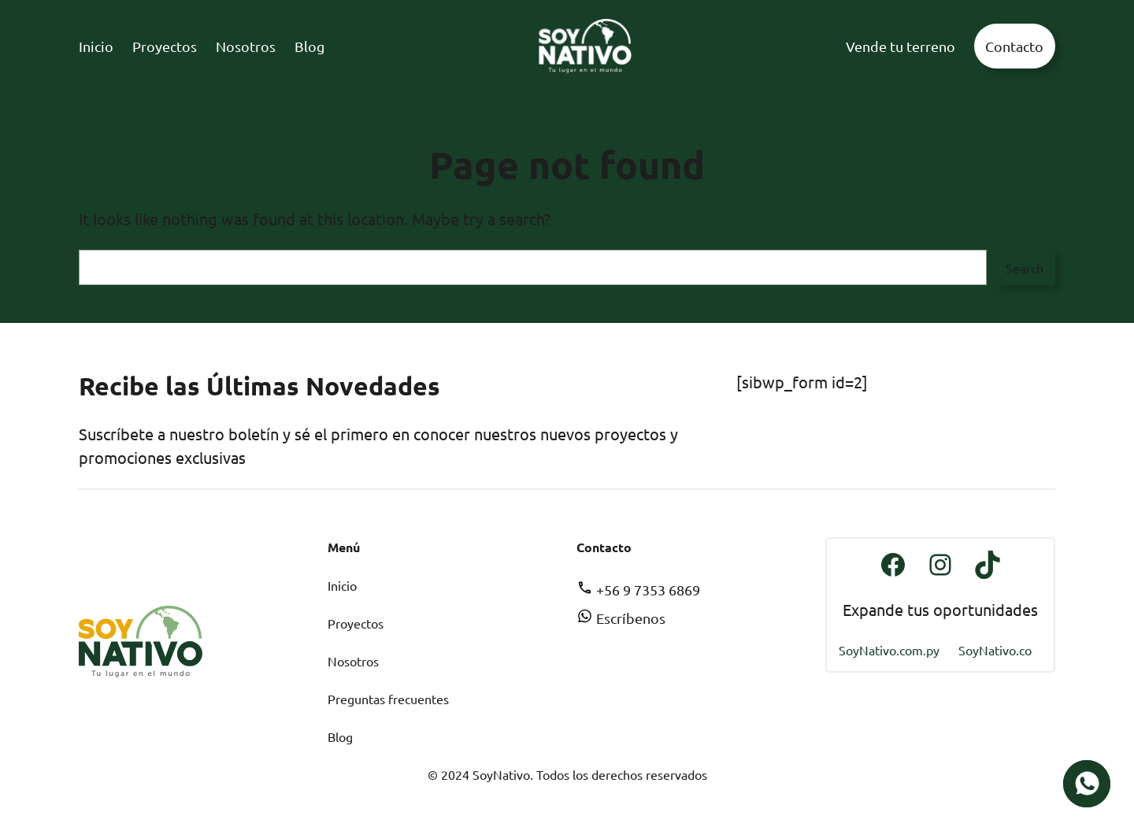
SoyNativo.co (995, 650)
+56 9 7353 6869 (638, 589)
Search (1024, 268)
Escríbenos (620, 618)
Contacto (1014, 46)
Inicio (342, 585)
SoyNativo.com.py (889, 650)
